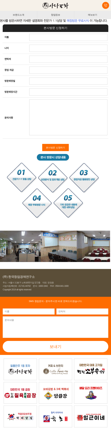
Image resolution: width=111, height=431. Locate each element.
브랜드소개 (18, 14)
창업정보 (55, 14)
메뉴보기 (92, 14)
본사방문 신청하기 (55, 147)
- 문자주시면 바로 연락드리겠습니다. (55, 301)
